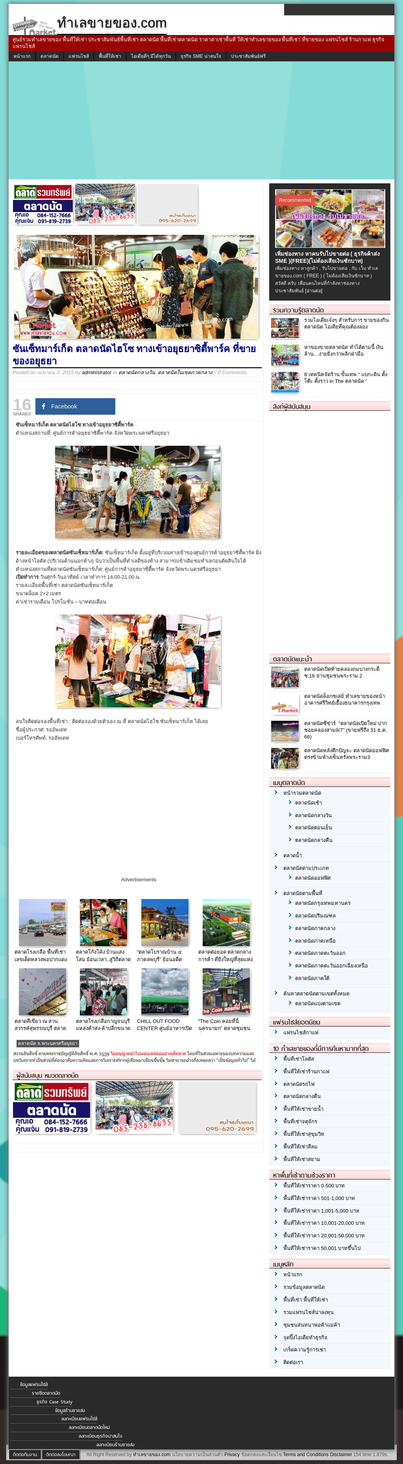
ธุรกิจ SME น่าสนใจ (201, 56)
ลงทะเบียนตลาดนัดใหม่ (89, 1427)
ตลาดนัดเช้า (308, 803)
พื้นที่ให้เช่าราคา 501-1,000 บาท (319, 1198)
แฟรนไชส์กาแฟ (300, 1033)
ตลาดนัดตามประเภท (306, 868)
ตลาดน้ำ (292, 855)
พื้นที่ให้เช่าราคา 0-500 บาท (314, 1186)
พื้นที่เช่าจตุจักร (300, 1121)
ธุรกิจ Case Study (54, 1402)
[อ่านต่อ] (313, 291)
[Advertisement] (201, 120)
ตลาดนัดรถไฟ (298, 1084)
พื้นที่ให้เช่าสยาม (301, 1159)
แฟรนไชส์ (78, 56)
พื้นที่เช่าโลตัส (298, 1059)
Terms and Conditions (306, 1454)
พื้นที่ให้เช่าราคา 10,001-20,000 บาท (324, 1223)
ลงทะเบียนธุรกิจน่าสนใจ (100, 1436)
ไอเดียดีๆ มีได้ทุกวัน (151, 56)
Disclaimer (341, 1454)
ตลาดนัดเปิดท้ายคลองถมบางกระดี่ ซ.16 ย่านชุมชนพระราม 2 (341, 672)
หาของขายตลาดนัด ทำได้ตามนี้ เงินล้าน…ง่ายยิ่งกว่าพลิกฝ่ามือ (343, 350)
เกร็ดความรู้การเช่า (304, 1350)
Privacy (232, 1454)
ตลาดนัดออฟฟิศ (313, 878)
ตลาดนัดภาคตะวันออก (320, 953)
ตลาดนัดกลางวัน (136, 372)
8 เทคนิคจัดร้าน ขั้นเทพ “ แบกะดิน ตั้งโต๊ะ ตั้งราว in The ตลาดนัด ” (345, 377)
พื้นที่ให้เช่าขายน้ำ (303, 1109)
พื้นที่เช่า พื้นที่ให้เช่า (305, 1300)
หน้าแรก (22, 56)
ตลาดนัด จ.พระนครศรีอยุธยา (48, 1043)
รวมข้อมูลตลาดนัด (304, 1287)
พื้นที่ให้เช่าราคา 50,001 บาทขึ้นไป (321, 1248)
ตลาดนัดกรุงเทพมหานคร (323, 903)
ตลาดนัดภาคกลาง (315, 928)
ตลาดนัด (50, 56)
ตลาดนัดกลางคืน (314, 840)
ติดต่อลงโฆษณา (61, 1454)
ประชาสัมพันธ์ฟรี (248, 56)
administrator (96, 372)
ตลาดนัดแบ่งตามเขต (317, 1003)
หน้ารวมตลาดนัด (302, 793)
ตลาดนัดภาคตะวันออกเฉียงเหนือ (331, 966)
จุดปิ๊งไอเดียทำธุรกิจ (305, 1337)
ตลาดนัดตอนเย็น (313, 828)
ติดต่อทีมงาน (25, 1454)
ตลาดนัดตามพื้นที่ (302, 893)
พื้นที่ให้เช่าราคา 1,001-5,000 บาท (321, 1211)
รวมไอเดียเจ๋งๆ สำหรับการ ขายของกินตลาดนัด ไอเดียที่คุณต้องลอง (346, 323)
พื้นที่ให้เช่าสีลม (300, 1147)
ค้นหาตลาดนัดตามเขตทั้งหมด (316, 994)
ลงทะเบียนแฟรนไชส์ (79, 1419)
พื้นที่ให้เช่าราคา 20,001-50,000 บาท (324, 1236)
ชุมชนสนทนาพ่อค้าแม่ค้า (311, 1325)
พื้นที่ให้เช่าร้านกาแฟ (306, 1071)
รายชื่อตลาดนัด (46, 1393)
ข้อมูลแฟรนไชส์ (34, 1384)
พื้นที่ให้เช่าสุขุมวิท (303, 1134)
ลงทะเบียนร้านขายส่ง (115, 1445)
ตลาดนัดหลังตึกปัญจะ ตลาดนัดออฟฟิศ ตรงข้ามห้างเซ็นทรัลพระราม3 (346, 754)
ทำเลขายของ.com (151, 1454)
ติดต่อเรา (293, 1362)
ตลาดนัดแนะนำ (292, 659)
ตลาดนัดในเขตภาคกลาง (185, 372)
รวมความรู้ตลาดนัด (298, 310)
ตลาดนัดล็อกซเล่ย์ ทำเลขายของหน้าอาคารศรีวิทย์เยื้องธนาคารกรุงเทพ (344, 699)
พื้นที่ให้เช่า (110, 56)
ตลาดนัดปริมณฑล (315, 916)
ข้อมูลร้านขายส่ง (70, 1410)
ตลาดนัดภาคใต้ (312, 978)
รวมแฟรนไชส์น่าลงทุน (308, 1312)
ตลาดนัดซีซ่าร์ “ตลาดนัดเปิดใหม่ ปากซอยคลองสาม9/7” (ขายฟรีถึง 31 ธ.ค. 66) (345, 730)
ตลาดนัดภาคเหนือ (315, 941)
